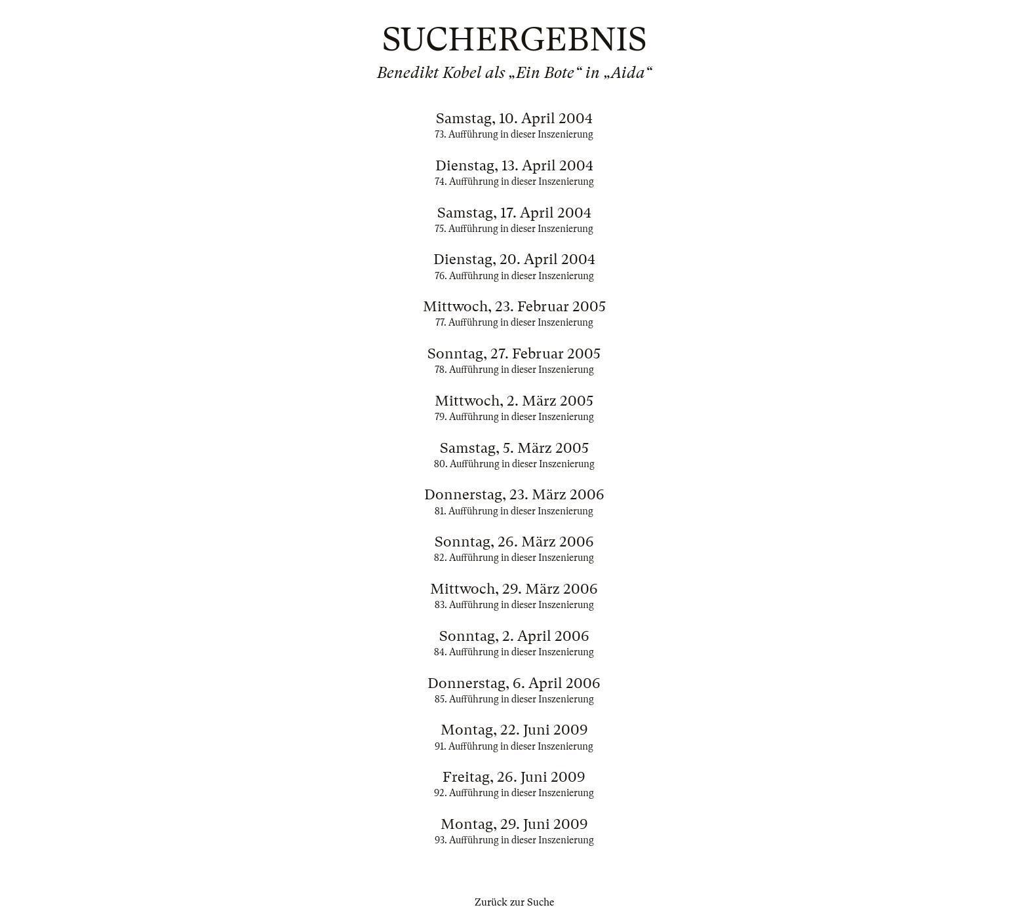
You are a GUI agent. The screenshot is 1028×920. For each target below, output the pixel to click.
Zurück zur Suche (514, 902)
